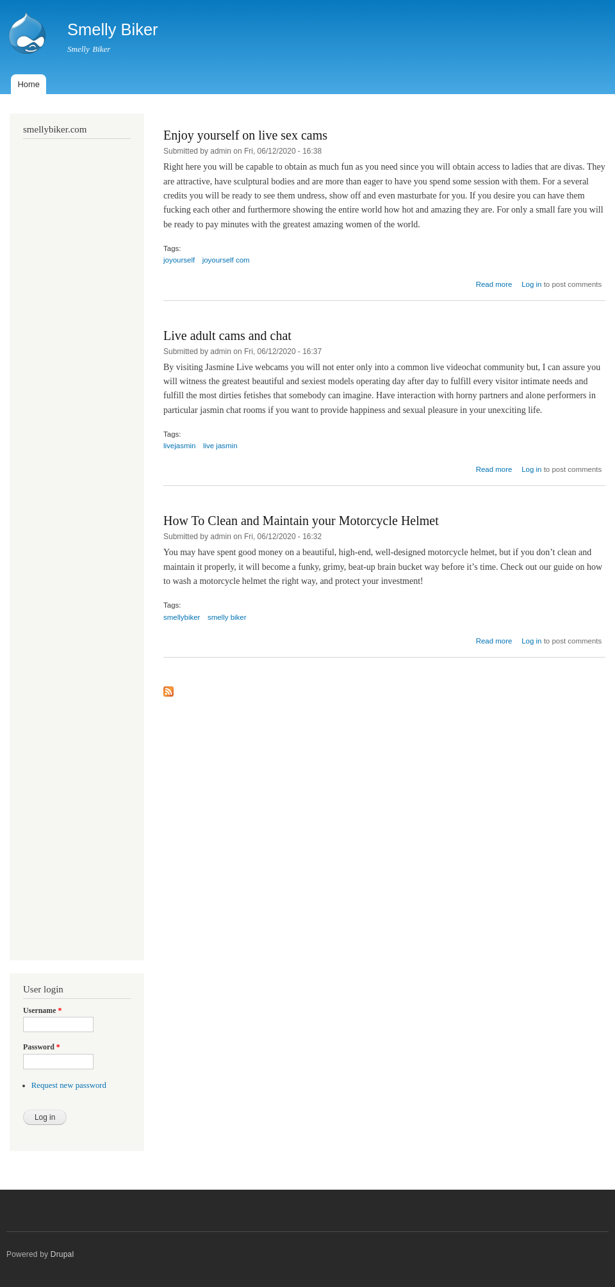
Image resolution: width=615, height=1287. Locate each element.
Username (42, 1010)
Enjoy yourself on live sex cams (245, 135)
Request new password (68, 1085)
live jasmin (220, 445)
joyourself (179, 260)
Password (41, 1046)
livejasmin (179, 445)
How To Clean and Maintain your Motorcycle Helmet (301, 521)
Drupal (62, 1254)
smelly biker (227, 617)
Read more (494, 284)
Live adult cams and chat (227, 335)
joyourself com (226, 260)
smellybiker (181, 617)
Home (28, 84)
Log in (531, 284)
